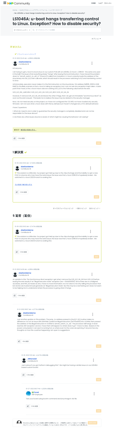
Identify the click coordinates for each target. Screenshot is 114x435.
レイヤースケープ (56, 10)
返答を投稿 (92, 423)
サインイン (108, 3)
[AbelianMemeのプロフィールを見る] (25, 62)
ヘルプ (100, 3)
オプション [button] (95, 39)
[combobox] (66, 30)
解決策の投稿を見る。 (29, 130)
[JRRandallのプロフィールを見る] (32, 359)
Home (15, 10)
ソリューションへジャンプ (26, 54)
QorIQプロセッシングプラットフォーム (33, 10)
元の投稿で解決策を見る (23, 185)
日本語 (93, 3)
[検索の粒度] (22, 30)
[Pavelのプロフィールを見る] (36, 392)
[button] (92, 63)
